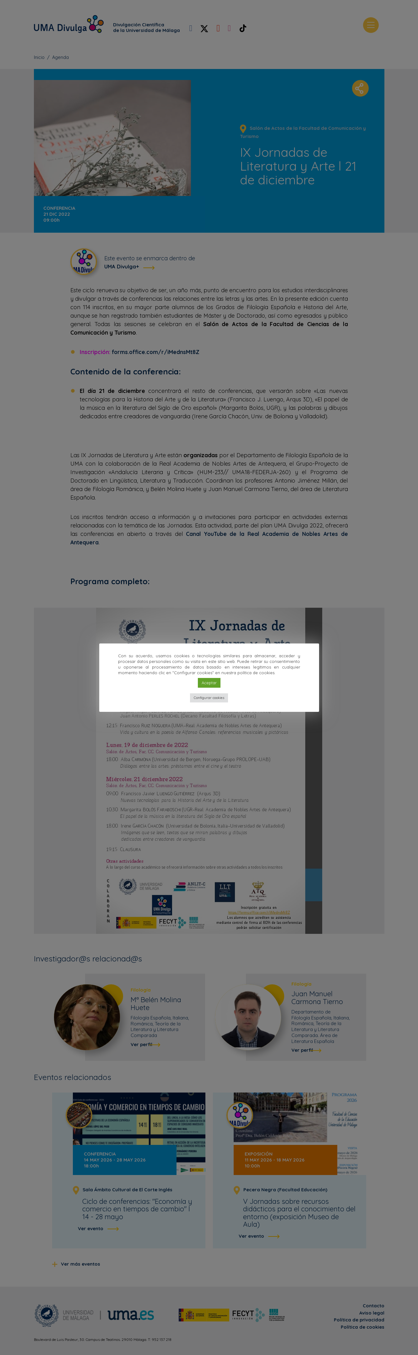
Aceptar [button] (209, 682)
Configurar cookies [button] (209, 698)
